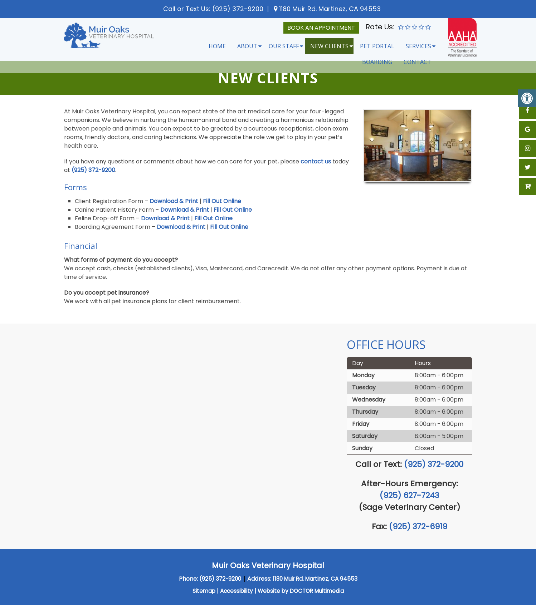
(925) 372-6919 (418, 526)
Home (217, 46)
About (247, 46)
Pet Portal (377, 46)
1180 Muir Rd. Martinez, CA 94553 (329, 8)
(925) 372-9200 (237, 8)
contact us (316, 161)
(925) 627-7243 (409, 495)
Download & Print (174, 201)
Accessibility (234, 591)
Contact (417, 62)
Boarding (377, 62)
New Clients (329, 46)
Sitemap (201, 591)
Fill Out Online (222, 201)
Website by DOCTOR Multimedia (302, 591)
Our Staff (284, 46)
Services (418, 46)
